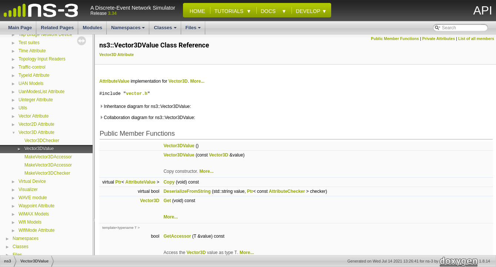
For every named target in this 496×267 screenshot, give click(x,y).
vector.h (136, 93)
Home (196, 11)
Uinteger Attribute (36, 99)
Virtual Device (32, 181)
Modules (92, 27)
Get (167, 200)
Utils (23, 108)
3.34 (112, 13)
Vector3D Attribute (36, 132)
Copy (168, 182)
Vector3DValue (39, 148)
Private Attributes (438, 38)
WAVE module (33, 197)
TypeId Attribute (34, 75)
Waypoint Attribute (36, 205)
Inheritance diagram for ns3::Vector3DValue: (145, 106)
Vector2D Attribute (36, 124)
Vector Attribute (34, 116)
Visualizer (28, 189)
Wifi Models (30, 222)
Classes (165, 29)
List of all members (476, 38)
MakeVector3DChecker (47, 173)
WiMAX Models (34, 214)
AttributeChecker (287, 191)
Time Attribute (32, 50)
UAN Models (31, 83)
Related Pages (57, 27)
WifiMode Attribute (36, 230)
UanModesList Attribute (41, 91)
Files (194, 29)
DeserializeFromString (186, 191)
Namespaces (128, 29)
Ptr (118, 182)
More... (197, 81)
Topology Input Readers (42, 59)
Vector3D (178, 81)
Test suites (29, 42)
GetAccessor (177, 236)
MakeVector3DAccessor (48, 156)
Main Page (20, 27)
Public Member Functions (395, 38)
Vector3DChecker (41, 140)
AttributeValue (114, 81)
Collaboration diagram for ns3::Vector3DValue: (147, 117)
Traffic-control (32, 67)
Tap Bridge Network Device (45, 34)
